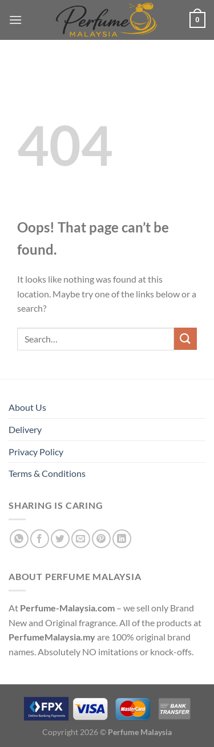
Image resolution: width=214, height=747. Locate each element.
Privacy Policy (36, 451)
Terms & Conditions (47, 473)
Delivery (25, 429)
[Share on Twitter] (60, 538)
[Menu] (15, 20)
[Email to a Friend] (80, 538)
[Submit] (185, 339)
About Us (27, 407)
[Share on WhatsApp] (19, 538)
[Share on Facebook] (39, 538)
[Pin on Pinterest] (101, 538)
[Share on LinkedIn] (121, 538)
